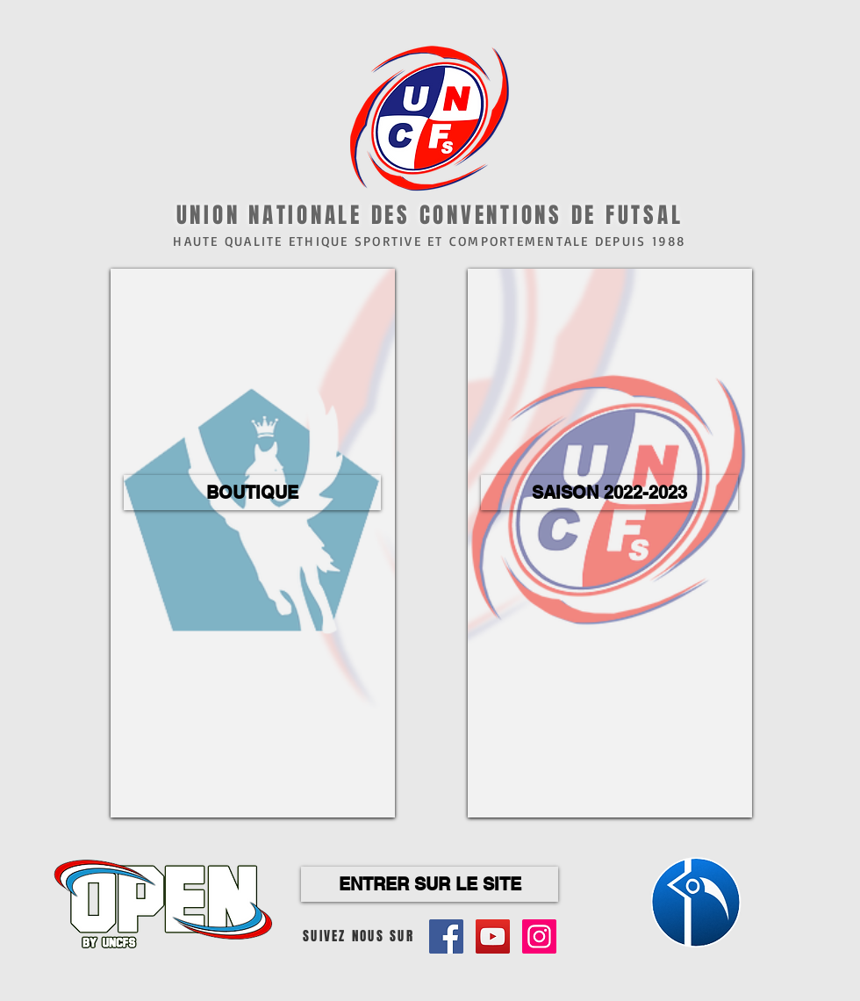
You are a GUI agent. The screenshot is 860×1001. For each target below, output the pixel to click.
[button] (252, 492)
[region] (253, 543)
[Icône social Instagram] (539, 936)
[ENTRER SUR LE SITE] (429, 884)
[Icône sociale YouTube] (493, 936)
